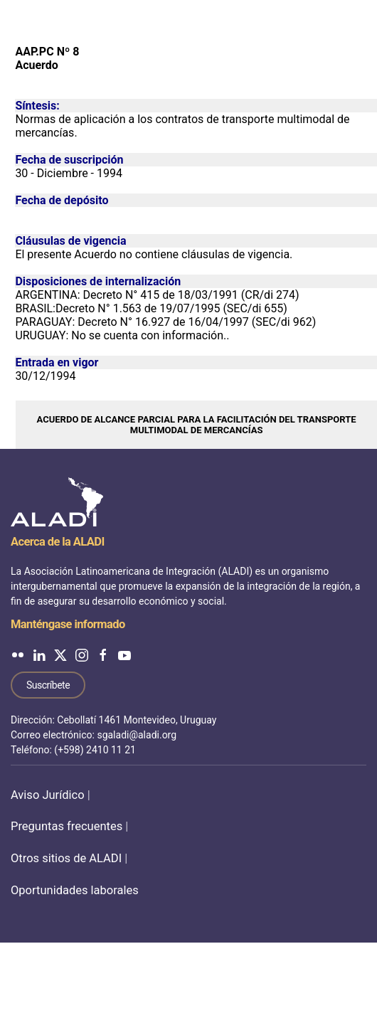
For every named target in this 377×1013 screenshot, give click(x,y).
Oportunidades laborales (75, 890)
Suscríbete (48, 685)
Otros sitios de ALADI (66, 858)
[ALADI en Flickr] (18, 655)
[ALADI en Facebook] (103, 655)
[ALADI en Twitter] (60, 655)
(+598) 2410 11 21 (95, 749)
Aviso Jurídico (48, 795)
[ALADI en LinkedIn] (39, 655)
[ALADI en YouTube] (124, 655)
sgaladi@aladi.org (136, 735)
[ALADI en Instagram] (82, 655)
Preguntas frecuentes (66, 826)
